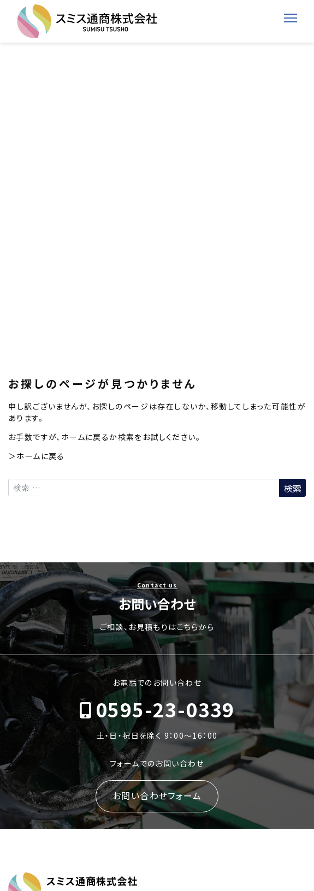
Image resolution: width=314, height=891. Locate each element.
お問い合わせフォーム (157, 795)
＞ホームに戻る (36, 455)
